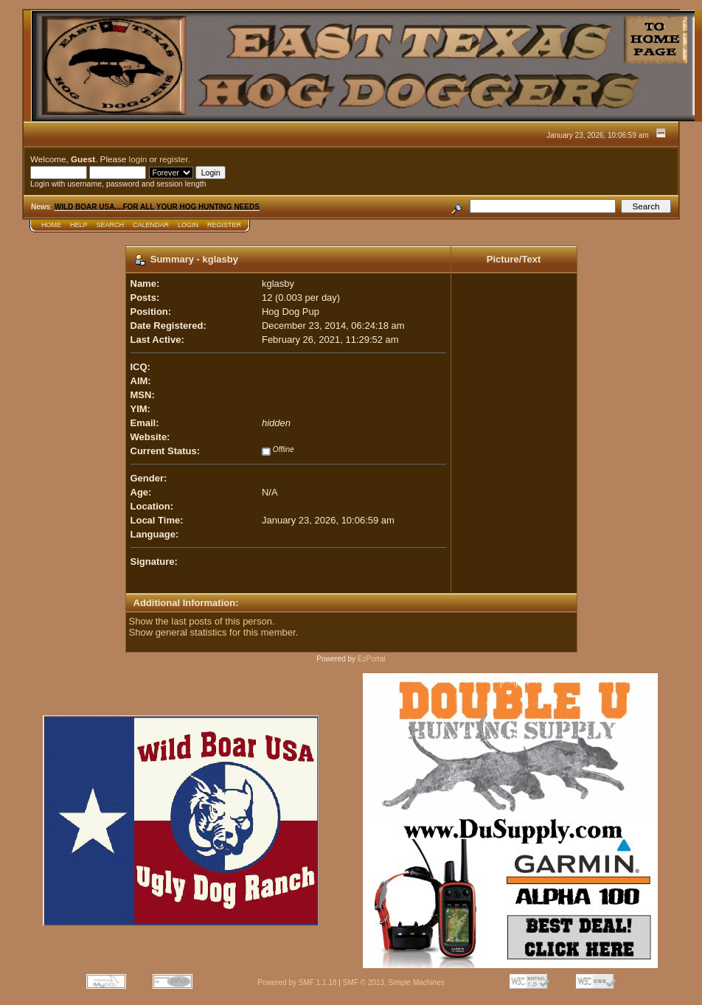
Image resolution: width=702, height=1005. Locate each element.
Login (188, 225)
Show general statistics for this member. (214, 632)
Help (79, 225)
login (138, 159)
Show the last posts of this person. (202, 621)
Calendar (151, 225)
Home (51, 225)
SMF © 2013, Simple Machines (394, 982)
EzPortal (372, 659)
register (173, 159)
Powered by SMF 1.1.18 (296, 982)
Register (224, 225)
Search (111, 225)
